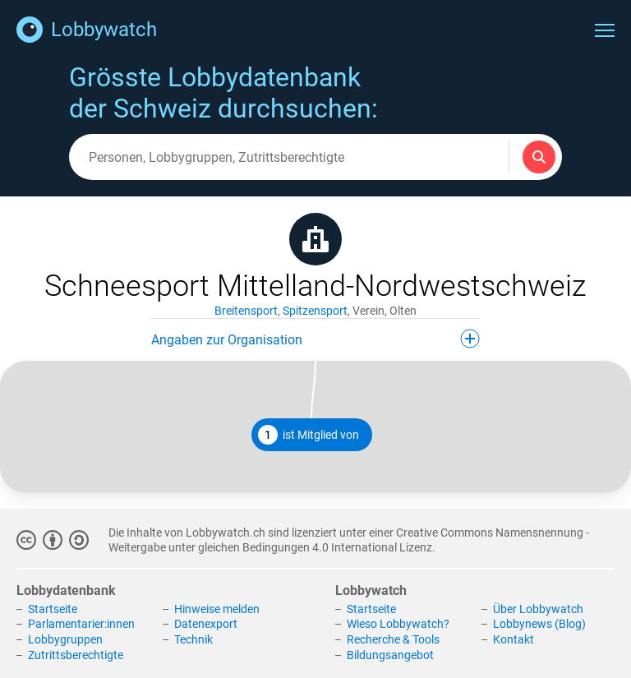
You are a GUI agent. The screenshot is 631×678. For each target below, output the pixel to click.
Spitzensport (315, 310)
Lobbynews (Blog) (539, 623)
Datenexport (205, 623)
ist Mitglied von (308, 435)
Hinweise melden (217, 609)
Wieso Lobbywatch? (398, 623)
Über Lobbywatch (538, 609)
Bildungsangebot (390, 655)
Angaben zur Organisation (315, 338)
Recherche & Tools (393, 639)
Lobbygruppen (65, 639)
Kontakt (513, 639)
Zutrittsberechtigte (75, 655)
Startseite (52, 609)
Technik (193, 639)
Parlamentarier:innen (81, 623)
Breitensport (246, 310)
